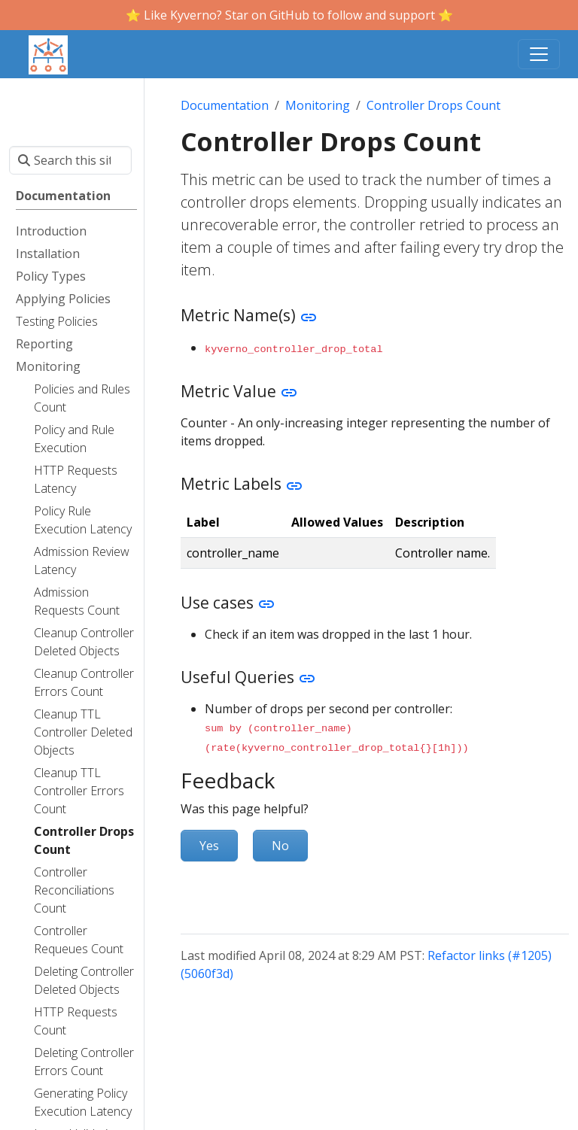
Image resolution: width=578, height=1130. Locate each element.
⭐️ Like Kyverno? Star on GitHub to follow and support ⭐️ (289, 15)
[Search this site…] (70, 160)
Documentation (225, 105)
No (280, 842)
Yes (209, 842)
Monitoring (317, 105)
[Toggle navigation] (539, 54)
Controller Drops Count (433, 105)
